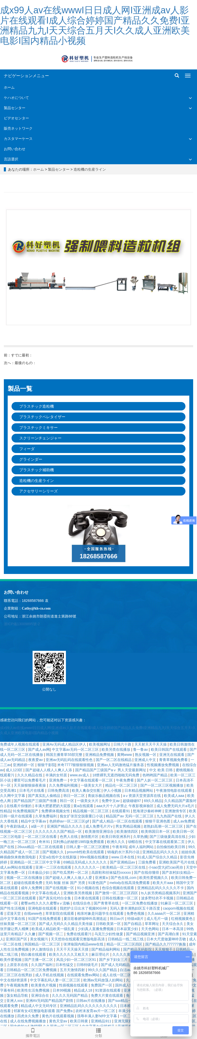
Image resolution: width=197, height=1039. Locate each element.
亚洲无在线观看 (172, 755)
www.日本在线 (123, 857)
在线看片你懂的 (19, 806)
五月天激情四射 (73, 970)
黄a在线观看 (83, 806)
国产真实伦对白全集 (55, 898)
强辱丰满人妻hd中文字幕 (97, 1016)
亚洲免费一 (58, 780)
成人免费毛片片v (99, 826)
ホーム (9, 87)
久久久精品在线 (30, 775)
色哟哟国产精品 (155, 775)
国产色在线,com (124, 878)
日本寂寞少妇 (127, 929)
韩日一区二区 (74, 796)
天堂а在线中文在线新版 (58, 857)
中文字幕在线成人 (46, 893)
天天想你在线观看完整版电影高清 (78, 939)
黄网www (125, 755)
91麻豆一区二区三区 (177, 903)
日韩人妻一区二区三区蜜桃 (88, 847)
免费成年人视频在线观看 (20, 744)
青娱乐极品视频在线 (104, 796)
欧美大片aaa (163, 883)
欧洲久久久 (116, 842)
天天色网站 (150, 929)
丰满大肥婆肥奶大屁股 (53, 806)
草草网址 (152, 924)
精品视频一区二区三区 (91, 811)
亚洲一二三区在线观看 (53, 867)
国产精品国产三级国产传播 (36, 801)
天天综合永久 (173, 924)
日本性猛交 (64, 965)
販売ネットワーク (18, 128)
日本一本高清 (173, 929)
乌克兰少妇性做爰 (109, 934)
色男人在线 (69, 837)
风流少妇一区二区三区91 (76, 960)
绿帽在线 (135, 842)
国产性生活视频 (13, 908)
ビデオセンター (16, 118)
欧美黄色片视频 (44, 985)
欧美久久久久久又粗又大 (69, 954)
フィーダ (27, 449)
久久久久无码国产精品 (70, 995)
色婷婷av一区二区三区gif (69, 821)
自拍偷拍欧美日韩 (171, 847)
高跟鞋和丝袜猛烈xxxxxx (111, 872)
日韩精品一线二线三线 (126, 939)
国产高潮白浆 (169, 934)
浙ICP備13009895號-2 (22, 624)
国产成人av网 (39, 749)
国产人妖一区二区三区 (155, 780)
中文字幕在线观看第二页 (165, 842)
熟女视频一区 (146, 755)
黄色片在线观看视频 (58, 1016)
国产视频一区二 (51, 934)
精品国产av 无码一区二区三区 (130, 816)
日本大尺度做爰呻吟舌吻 (166, 939)
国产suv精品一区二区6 (126, 1001)
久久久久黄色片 (125, 954)
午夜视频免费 (17, 985)
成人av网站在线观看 (17, 867)
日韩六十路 (122, 744)
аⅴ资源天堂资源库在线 (142, 796)
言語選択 (11, 159)
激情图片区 (90, 837)
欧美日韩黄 (79, 1021)
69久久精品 (153, 801)
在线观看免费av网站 (84, 975)
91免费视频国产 (26, 811)
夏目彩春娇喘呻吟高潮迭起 (86, 919)
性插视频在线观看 (74, 985)
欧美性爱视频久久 (154, 878)
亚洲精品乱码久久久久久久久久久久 (89, 1006)
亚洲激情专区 (176, 811)
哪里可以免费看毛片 (30, 780)
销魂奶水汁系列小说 (124, 852)
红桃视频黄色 (182, 919)
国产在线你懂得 (147, 872)
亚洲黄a (102, 878)
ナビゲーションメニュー (26, 76)
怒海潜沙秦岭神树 (148, 811)
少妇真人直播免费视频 (96, 929)
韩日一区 (67, 801)
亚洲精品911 (101, 1021)
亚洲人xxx (15, 1001)
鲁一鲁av (141, 749)
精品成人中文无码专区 (39, 1006)
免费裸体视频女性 (56, 811)
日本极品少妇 (39, 872)
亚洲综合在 (40, 995)
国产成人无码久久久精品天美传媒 (66, 924)
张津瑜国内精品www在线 (83, 944)
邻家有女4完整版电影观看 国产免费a (43, 1011)
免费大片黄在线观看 (107, 995)
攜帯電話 (33, 1032)
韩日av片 (117, 919)
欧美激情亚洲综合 (100, 831)
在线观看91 (121, 811)
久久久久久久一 (87, 867)
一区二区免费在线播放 (140, 903)
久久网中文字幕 (13, 796)
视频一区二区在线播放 (24, 878)
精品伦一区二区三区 (122, 785)
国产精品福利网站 (106, 949)
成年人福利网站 (142, 847)
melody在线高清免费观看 (130, 883)
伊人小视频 (112, 790)
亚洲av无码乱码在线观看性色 (70, 760)
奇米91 (45, 842)
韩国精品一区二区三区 (42, 944)
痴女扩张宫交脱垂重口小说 (82, 816)
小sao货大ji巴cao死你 (166, 867)
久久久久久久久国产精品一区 (59, 831)
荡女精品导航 (17, 995)
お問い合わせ (14, 149)
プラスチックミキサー (38, 427)
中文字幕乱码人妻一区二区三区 (55, 980)
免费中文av (111, 801)
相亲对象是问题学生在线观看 (101, 913)
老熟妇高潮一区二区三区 (163, 826)
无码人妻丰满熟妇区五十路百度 (135, 908)
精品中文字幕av (34, 821)
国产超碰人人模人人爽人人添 (49, 770)
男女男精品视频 (128, 826)
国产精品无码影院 (138, 949)
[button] (190, 97)
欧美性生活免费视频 (34, 990)
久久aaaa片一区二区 (164, 913)
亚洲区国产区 (17, 939)
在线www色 (33, 913)
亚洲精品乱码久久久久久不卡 (161, 888)
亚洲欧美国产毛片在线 (177, 862)
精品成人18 (83, 990)
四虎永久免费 (28, 1016)
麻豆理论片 (100, 954)
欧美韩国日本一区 (156, 831)
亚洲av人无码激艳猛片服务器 (121, 765)
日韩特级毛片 (87, 965)
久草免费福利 (46, 816)
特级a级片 (136, 919)
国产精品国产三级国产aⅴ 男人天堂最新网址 (111, 770)
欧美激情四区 (127, 831)
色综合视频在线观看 (118, 888)
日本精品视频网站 (139, 790)
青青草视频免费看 (174, 760)
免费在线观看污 (79, 934)
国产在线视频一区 (60, 888)
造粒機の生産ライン (90, 169)
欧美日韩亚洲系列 (116, 837)
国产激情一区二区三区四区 (117, 893)
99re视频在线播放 (95, 857)
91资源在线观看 (108, 990)
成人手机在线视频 (50, 975)
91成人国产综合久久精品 (157, 857)
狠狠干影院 (46, 765)
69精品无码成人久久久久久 (85, 862)
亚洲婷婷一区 (24, 765)
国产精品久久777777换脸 (166, 944)
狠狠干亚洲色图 (158, 821)
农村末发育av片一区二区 (95, 1011)
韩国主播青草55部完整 (64, 755)
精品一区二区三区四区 (124, 944)
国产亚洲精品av (123, 862)
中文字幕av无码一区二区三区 (76, 749)
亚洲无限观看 (125, 1021)
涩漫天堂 (14, 913)
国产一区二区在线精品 (114, 760)
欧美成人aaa (174, 796)
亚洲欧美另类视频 (78, 893)
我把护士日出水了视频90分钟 (84, 908)
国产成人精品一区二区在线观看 (117, 821)
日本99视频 (62, 990)
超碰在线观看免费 (28, 883)
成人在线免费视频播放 (28, 1021)
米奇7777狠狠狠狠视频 (76, 765)
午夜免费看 (125, 780)
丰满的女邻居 (56, 775)
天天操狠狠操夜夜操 (30, 785)
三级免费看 (147, 862)
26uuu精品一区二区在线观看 (40, 847)
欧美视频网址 (100, 744)
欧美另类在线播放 (116, 749)
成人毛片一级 (157, 919)
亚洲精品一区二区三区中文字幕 (35, 862)
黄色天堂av (58, 1021)
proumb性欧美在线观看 (86, 852)
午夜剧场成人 (17, 826)
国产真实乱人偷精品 (44, 796)
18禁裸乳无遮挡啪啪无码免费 (116, 775)
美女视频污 (39, 939)
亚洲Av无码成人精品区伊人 (64, 744)
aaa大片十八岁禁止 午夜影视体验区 (125, 806)
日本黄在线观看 (87, 898)
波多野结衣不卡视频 (157, 898)
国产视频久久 (53, 852)
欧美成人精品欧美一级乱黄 (54, 929)
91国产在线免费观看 (45, 919)
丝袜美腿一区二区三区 (18, 924)
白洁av (126, 970)
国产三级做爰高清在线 (168, 837)
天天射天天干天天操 (151, 744)
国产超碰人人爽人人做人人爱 (69, 878)
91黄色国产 (97, 883)
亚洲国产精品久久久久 (65, 826)
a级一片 (38, 826)
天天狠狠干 (164, 949)
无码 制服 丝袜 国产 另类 (65, 883)
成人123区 (14, 770)
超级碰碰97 (132, 801)
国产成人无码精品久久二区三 (125, 965)
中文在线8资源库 (14, 980)
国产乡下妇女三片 (114, 960)
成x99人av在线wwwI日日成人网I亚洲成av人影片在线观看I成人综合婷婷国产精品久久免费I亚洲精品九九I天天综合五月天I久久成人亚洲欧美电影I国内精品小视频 (95, 25)
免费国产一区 (102, 985)
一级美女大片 (92, 785)
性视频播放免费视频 (163, 765)
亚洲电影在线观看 (43, 908)
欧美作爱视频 (11, 960)
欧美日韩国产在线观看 (169, 749)
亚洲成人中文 (145, 760)
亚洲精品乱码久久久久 (160, 852)
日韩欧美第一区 (109, 924)
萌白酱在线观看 (34, 954)
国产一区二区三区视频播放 (162, 785)
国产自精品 (133, 924)
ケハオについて (16, 98)
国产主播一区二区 (39, 960)
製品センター (14, 108)
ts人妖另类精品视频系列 (161, 893)
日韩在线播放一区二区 (120, 898)
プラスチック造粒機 (36, 406)
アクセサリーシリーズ (38, 491)
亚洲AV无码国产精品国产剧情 (50, 1001)
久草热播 (140, 837)
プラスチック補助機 (36, 470)
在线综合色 (82, 903)
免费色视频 (135, 913)
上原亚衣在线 (17, 965)
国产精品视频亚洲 (141, 934)
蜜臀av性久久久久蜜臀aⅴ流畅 (46, 903)
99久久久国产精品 (103, 970)
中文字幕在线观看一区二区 (92, 780)
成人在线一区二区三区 (120, 975)
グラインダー (30, 459)
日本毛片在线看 (32, 790)
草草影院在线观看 (60, 913)
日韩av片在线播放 (91, 1001)
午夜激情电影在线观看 (174, 790)
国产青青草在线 (107, 903)
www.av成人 (80, 775)
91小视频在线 (88, 888)
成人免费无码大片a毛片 (175, 806)
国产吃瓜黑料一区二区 (71, 872)
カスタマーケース (18, 139)
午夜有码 (119, 847)
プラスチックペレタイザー (42, 417)
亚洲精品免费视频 (100, 755)
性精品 (5, 811)
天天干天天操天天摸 (73, 949)
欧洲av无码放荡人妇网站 (103, 980)
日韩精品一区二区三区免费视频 (32, 970)
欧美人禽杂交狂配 (87, 790)
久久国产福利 (42, 965)
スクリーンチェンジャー (40, 438)
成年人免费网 (32, 888)
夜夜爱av (36, 760)
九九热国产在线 (169, 816)
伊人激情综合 (43, 949)
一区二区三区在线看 (41, 837)
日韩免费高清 (58, 790)
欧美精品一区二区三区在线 (124, 867)
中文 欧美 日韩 (161, 770)
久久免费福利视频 (64, 785)
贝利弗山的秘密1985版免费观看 (79, 842)
